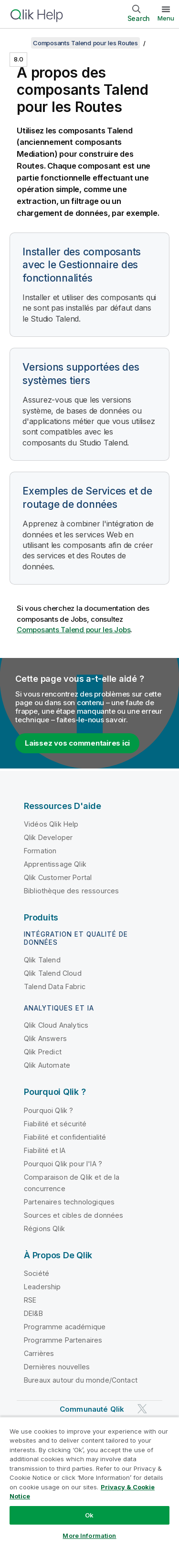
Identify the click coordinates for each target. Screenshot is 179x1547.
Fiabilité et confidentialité (65, 1137)
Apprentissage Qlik (55, 864)
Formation (40, 851)
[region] (89, 1481)
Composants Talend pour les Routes (85, 43)
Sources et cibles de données (73, 1215)
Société (36, 1273)
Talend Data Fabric (54, 986)
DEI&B (33, 1313)
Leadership (42, 1287)
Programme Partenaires (63, 1340)
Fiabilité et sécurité (55, 1124)
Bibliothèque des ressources (71, 891)
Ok (89, 1515)
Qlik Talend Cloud (53, 973)
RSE (30, 1300)
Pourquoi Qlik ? (48, 1110)
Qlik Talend (42, 960)
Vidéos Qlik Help (51, 824)
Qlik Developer (48, 837)
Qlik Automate (47, 1065)
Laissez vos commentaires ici (77, 743)
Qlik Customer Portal (58, 877)
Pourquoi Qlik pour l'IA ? (63, 1164)
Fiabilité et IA (44, 1150)
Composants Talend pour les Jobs (73, 629)
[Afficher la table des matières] (19, 43)
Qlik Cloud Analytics (56, 1025)
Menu (166, 18)
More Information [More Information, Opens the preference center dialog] (89, 1535)
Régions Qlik (44, 1228)
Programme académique (64, 1327)
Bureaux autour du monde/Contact (80, 1380)
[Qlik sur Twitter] (142, 1409)
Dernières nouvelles (57, 1367)
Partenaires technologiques (69, 1202)
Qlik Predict (43, 1052)
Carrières (39, 1353)
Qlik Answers (45, 1038)
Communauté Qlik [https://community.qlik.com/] (92, 1409)
